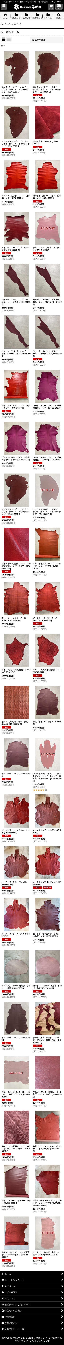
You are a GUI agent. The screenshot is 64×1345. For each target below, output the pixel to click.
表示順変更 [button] (38, 39)
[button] (4, 7)
